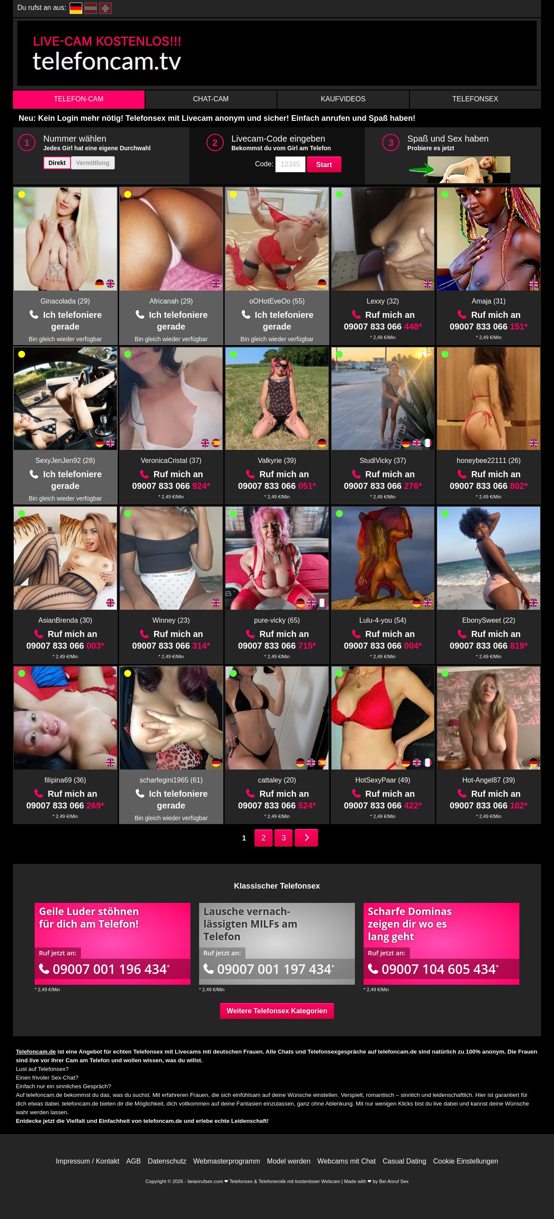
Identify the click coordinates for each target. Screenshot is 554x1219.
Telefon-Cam (78, 99)
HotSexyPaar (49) (382, 780)
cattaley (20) (277, 780)
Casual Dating (404, 1161)
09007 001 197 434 (268, 969)
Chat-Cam (211, 99)
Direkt (57, 162)
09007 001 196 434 (104, 969)
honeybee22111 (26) (489, 460)
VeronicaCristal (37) (171, 460)
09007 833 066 (383, 326)
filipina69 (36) (65, 780)
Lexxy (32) (383, 301)
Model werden (289, 1161)
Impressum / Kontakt (87, 1161)
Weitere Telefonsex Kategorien (277, 1011)
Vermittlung (93, 162)
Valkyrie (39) (277, 460)
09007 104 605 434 (433, 969)
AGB (133, 1161)
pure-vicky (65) (277, 620)
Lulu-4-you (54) (382, 620)
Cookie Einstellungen (465, 1161)
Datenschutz (167, 1161)
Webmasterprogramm (226, 1161)
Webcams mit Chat (346, 1161)
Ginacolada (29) (65, 301)
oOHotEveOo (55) (277, 301)
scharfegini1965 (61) (171, 780)
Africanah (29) (171, 301)
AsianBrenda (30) (66, 620)
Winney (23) (171, 620)
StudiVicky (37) (383, 460)
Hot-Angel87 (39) (488, 780)
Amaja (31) (489, 301)
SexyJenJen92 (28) (65, 460)
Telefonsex (475, 99)
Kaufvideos (343, 99)
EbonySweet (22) (488, 620)
